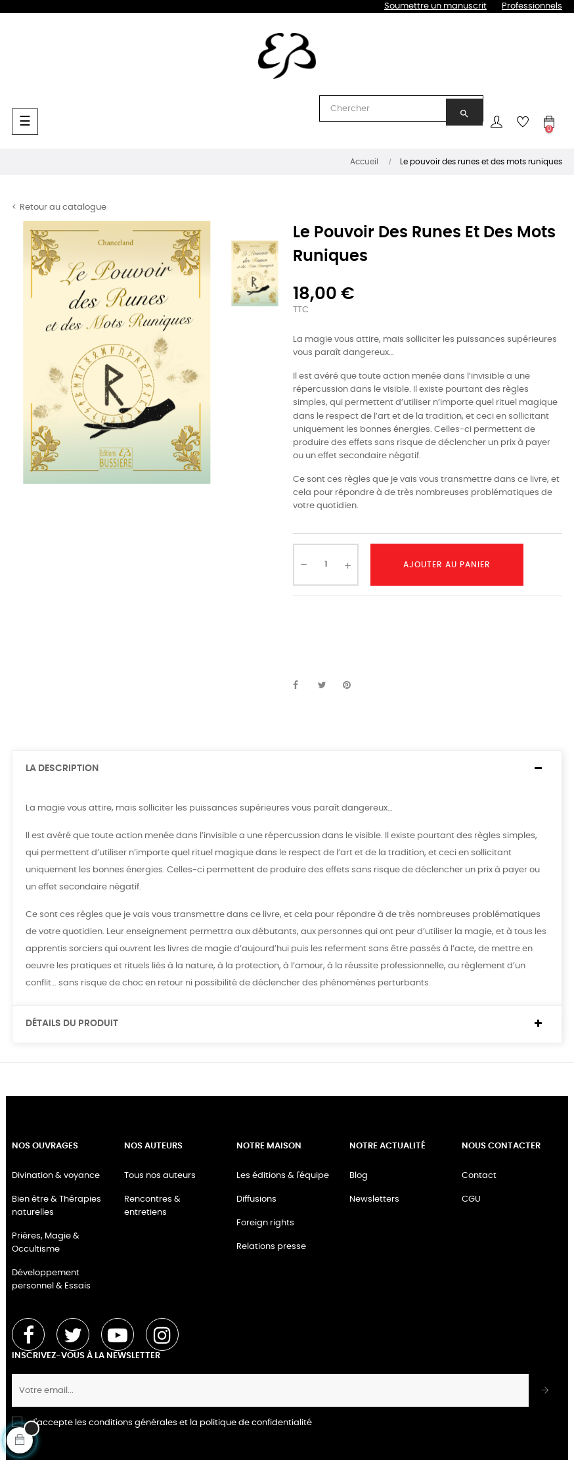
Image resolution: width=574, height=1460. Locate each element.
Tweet (328, 685)
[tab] (287, 769)
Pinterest (353, 685)
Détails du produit (72, 1023)
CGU (471, 1199)
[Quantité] (326, 564)
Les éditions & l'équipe (282, 1175)
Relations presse (271, 1246)
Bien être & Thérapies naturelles (56, 1206)
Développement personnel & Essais (51, 1279)
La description (62, 768)
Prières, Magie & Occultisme (45, 1243)
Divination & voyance (56, 1175)
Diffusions (256, 1199)
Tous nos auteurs (160, 1175)
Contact (479, 1175)
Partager (303, 685)
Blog (358, 1175)
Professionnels (532, 6)
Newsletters (374, 1199)
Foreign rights (265, 1223)
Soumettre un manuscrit (435, 6)
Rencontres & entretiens (152, 1206)
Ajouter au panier (447, 565)
